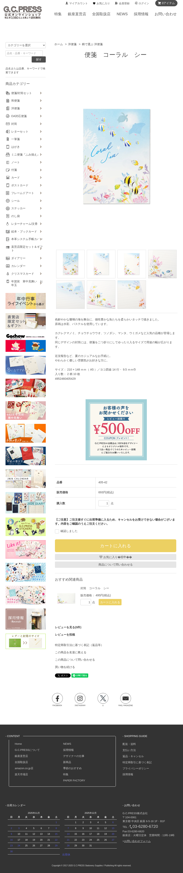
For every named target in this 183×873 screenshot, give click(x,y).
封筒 (14, 123)
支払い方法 (129, 750)
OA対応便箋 (19, 116)
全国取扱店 (21, 762)
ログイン (143, 3)
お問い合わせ (166, 14)
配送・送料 (129, 744)
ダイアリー (18, 258)
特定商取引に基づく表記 (137, 762)
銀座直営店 (21, 756)
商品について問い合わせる (115, 564)
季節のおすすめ (72, 768)
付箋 (14, 169)
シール (15, 200)
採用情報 (68, 749)
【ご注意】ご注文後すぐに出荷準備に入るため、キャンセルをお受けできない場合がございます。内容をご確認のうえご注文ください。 (115, 521)
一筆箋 (15, 139)
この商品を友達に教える (70, 652)
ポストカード (19, 185)
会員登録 (124, 3)
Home (18, 743)
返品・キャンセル (133, 756)
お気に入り (103, 3)
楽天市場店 (21, 774)
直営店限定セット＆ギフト (27, 248)
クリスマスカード (22, 273)
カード (15, 177)
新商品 (67, 762)
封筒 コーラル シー (94, 588)
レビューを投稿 (65, 634)
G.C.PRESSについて (27, 749)
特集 (65, 774)
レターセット (19, 131)
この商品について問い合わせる (75, 659)
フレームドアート (22, 193)
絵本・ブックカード (24, 231)
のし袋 (15, 216)
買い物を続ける (65, 667)
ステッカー (18, 208)
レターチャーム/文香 (24, 223)
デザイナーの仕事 (73, 756)
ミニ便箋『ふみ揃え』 (25, 154)
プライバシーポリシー (136, 768)
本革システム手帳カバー (27, 239)
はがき (15, 146)
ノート (15, 162)
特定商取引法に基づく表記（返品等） (79, 645)
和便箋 (15, 100)
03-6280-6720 (145, 826)
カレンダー (18, 266)
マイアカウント (78, 3)
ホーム (58, 44)
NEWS (67, 743)
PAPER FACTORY (74, 780)
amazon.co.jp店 (24, 768)
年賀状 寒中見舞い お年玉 (27, 283)
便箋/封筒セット (21, 93)
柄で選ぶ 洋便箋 (92, 44)
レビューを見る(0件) (68, 627)
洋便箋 (72, 44)
